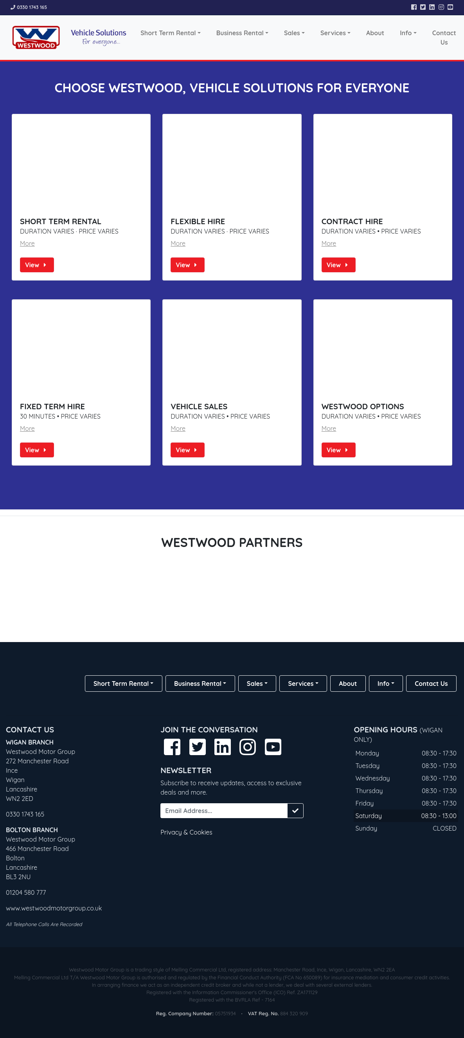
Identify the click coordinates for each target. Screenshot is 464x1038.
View (37, 265)
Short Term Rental (168, 33)
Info (406, 33)
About (375, 33)
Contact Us (444, 37)
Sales (292, 33)
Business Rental (240, 33)
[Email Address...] (223, 810)
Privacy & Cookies (186, 832)
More (27, 243)
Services (333, 33)
